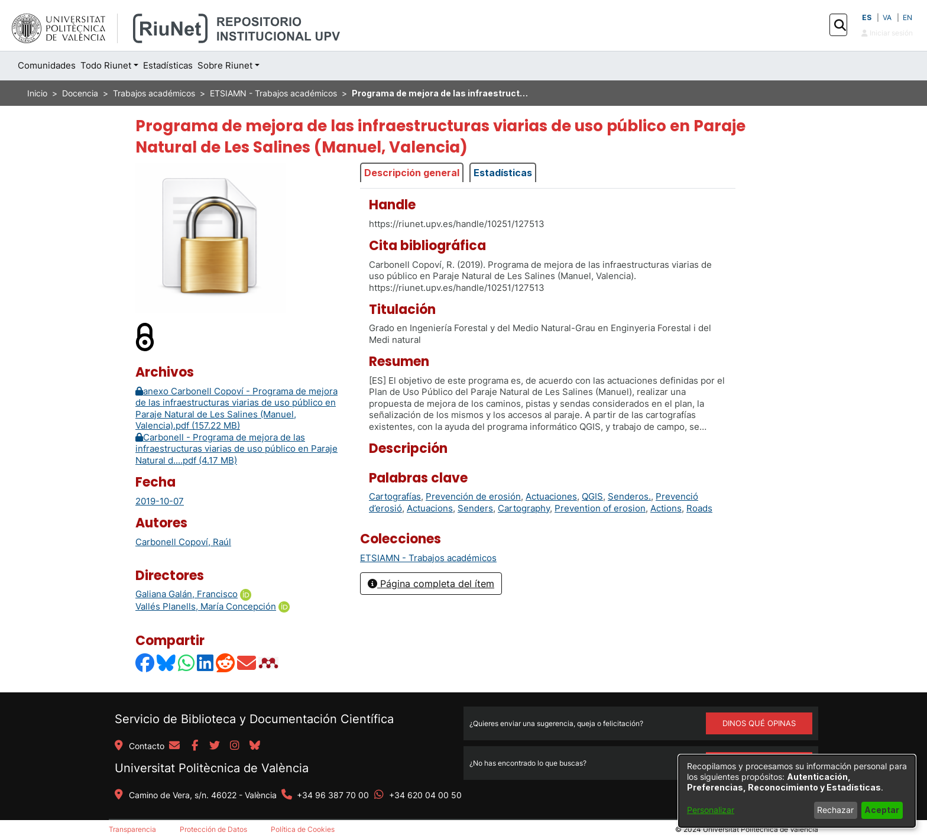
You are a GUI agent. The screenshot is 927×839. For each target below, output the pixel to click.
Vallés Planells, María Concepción (205, 606)
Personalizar (710, 810)
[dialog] (797, 791)
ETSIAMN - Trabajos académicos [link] (273, 93)
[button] (839, 25)
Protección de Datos (213, 829)
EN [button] (907, 17)
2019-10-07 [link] (159, 501)
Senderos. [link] (629, 496)
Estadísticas (503, 173)
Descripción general (411, 173)
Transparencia (132, 829)
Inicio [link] (37, 93)
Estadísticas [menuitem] (168, 65)
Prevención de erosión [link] (473, 496)
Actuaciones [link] (551, 496)
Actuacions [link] (430, 508)
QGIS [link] (592, 496)
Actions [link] (666, 508)
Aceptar (881, 810)
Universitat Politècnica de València (212, 768)
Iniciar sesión (887, 32)
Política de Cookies (303, 829)
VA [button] (887, 17)
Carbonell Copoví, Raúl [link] (183, 542)
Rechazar (835, 810)
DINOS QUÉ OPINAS (759, 723)
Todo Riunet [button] (105, 65)
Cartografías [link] (395, 496)
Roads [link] (699, 508)
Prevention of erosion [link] (600, 508)
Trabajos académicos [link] (154, 93)
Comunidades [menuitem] (47, 65)
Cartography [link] (524, 508)
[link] (428, 557)
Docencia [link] (80, 93)
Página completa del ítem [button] (431, 583)
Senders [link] (475, 508)
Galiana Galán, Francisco (186, 594)
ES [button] (866, 17)
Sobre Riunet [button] (224, 65)
